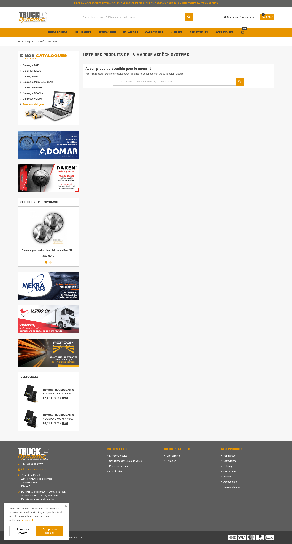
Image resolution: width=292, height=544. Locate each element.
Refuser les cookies (22, 531)
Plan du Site (115, 471)
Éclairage (228, 466)
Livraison (171, 461)
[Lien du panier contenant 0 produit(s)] (267, 17)
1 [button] (46, 262)
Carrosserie (229, 471)
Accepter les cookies (50, 531)
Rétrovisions (230, 461)
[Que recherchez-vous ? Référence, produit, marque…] (135, 17)
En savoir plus (28, 520)
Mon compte (173, 455)
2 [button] (50, 262)
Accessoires (230, 481)
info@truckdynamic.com (34, 469)
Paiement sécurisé (119, 466)
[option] (48, 233)
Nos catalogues (231, 487)
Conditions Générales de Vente (125, 461)
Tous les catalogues (33, 104)
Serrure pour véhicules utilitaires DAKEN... (48, 250)
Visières (227, 476)
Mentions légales (118, 455)
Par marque (229, 455)
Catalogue (31, 65)
